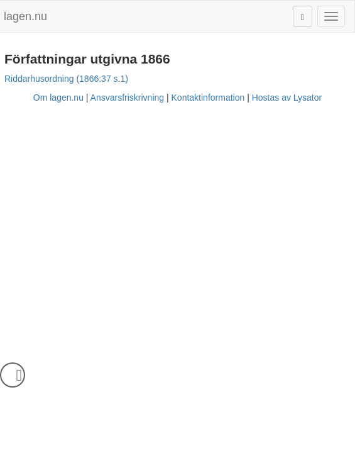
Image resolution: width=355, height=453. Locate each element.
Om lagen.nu (58, 97)
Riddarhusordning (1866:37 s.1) (66, 79)
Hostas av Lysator (287, 97)
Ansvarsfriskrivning (127, 97)
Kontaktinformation (208, 97)
